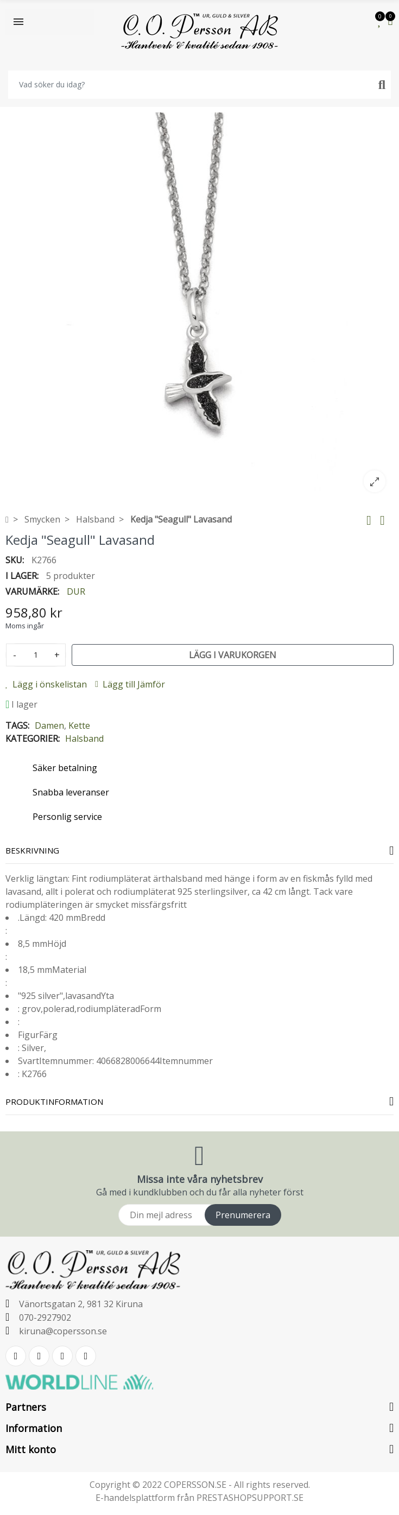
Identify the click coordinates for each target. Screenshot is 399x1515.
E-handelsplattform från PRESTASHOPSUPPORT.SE (199, 1498)
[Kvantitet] (35, 655)
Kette (79, 725)
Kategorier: (32, 738)
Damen (49, 725)
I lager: (22, 576)
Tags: (17, 725)
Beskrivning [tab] (32, 850)
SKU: (14, 560)
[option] (199, 306)
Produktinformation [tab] (54, 1101)
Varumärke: (32, 591)
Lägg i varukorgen (232, 655)
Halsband (84, 738)
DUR (76, 591)
